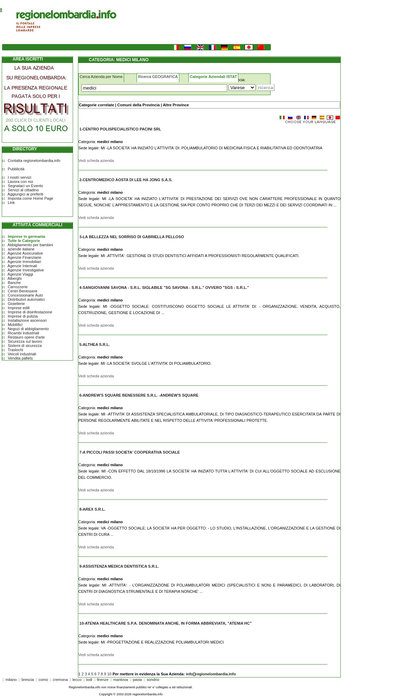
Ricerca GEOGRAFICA (158, 76)
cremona (60, 679)
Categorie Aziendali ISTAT (213, 76)
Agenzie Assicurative (25, 253)
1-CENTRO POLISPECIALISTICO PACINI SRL (120, 129)
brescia (27, 679)
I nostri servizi (19, 177)
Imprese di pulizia (23, 316)
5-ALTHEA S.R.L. (94, 344)
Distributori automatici (26, 299)
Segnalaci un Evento (25, 186)
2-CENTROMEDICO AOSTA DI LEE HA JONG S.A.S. (125, 180)
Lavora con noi (20, 181)
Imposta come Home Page (30, 198)
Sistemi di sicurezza (25, 345)
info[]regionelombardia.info (211, 674)
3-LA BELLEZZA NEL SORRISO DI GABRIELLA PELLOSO (131, 237)
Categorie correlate (96, 105)
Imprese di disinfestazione (30, 312)
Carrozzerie (18, 287)
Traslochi (15, 350)
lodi (89, 679)
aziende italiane (21, 249)
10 (109, 674)
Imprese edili (18, 308)
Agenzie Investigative (26, 270)
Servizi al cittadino (23, 190)
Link (11, 202)
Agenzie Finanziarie (25, 257)
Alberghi (15, 278)
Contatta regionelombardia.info (34, 160)
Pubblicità (16, 169)
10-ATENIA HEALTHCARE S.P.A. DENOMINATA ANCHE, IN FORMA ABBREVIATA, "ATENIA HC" (165, 623)
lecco (76, 679)
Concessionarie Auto (25, 295)
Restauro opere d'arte (26, 337)
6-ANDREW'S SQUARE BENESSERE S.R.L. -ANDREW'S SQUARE (139, 395)
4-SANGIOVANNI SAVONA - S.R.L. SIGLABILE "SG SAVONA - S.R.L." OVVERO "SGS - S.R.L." (164, 287)
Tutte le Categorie (24, 241)
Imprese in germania (26, 236)
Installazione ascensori (27, 320)
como (43, 679)
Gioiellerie (16, 303)
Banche (14, 282)
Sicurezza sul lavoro (25, 341)
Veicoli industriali (22, 354)
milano (11, 679)
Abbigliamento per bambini (30, 245)
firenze (102, 679)
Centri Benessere (22, 291)
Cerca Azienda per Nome (101, 76)
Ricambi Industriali (23, 333)
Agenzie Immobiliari (24, 262)
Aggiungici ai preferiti (25, 194)
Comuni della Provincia (138, 105)
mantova (120, 679)
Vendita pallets (20, 358)
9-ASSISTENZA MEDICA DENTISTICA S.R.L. (119, 566)
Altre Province (176, 105)
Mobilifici (15, 324)
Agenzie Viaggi (20, 274)
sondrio (152, 679)
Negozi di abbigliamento (28, 329)
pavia (137, 679)
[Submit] (265, 87)
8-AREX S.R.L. (92, 509)
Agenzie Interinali (22, 266)
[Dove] (242, 87)
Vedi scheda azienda (96, 160)
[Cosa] (154, 88)
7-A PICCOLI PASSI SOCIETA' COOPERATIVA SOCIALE (129, 452)
